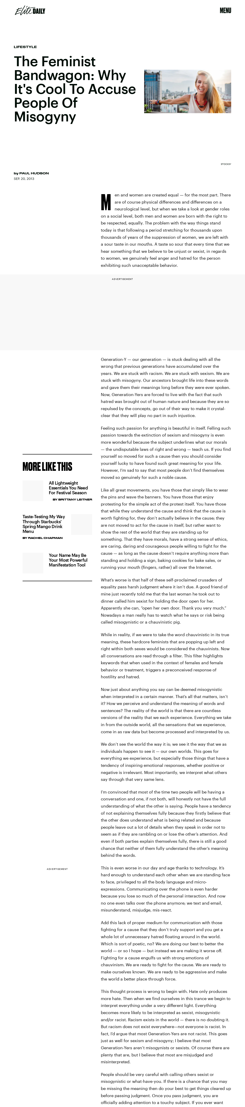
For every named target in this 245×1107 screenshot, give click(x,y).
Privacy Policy (47, 424)
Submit (79, 442)
